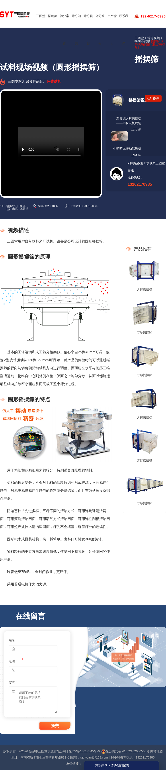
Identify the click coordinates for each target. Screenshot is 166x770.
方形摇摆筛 (144, 289)
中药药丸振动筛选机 (127, 148)
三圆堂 (40, 16)
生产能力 (112, 29)
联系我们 (123, 29)
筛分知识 (76, 29)
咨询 (156, 98)
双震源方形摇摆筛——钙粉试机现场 (128, 121)
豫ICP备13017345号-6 (84, 751)
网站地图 (156, 751)
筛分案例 (64, 29)
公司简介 (100, 29)
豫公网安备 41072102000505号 (125, 751)
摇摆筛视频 (142, 41)
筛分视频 (88, 29)
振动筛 (52, 16)
